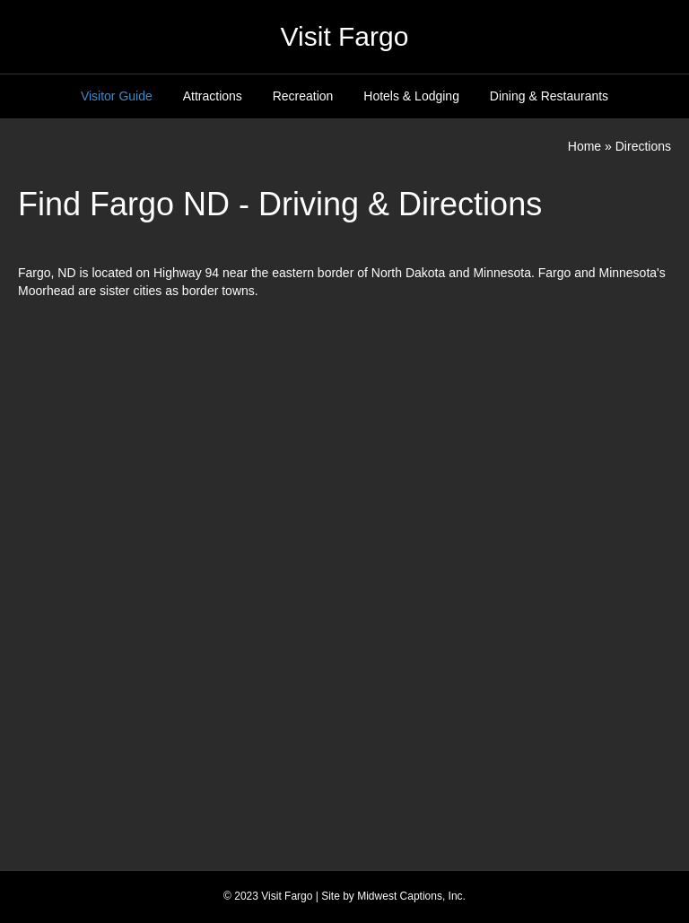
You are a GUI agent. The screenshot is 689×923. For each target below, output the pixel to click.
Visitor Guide (117, 96)
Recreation (303, 96)
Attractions (212, 96)
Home (584, 146)
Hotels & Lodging (411, 96)
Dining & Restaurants (549, 96)
